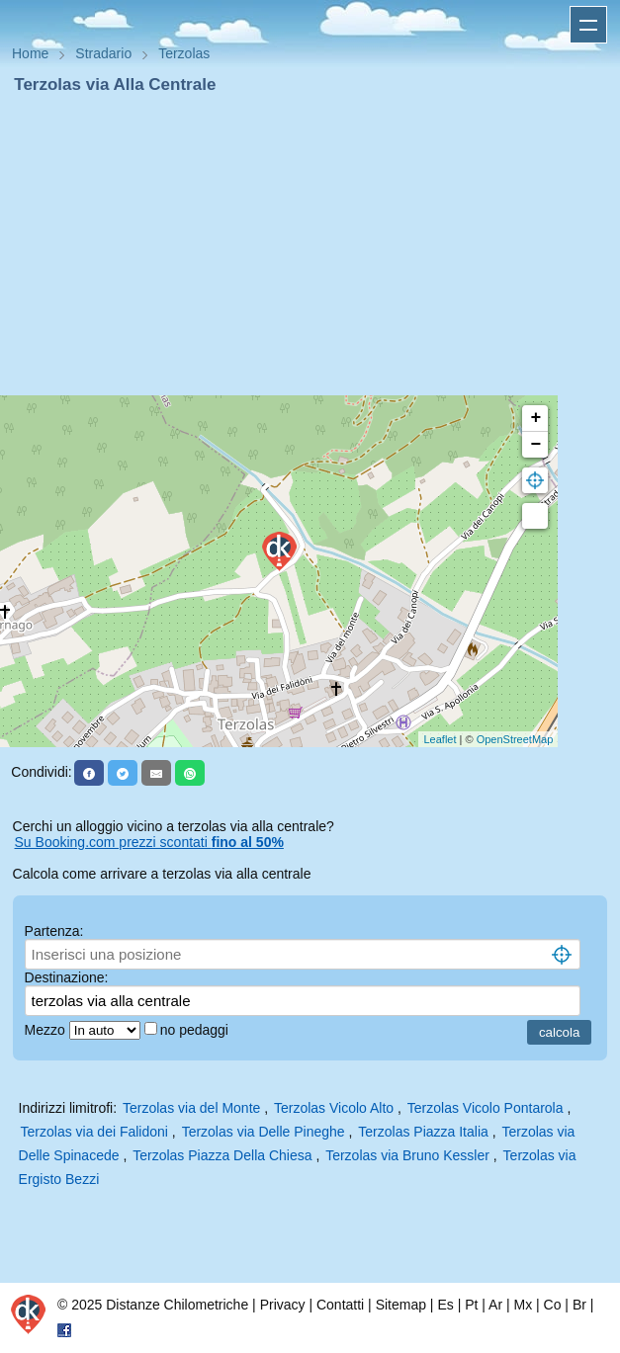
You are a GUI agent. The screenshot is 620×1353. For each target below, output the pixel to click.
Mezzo (47, 1030)
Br (579, 1304)
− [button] (535, 445)
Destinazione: (67, 977)
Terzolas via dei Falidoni (94, 1132)
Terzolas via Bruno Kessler (407, 1155)
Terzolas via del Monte (191, 1108)
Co (553, 1304)
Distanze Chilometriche (177, 1304)
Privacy (283, 1304)
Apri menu (588, 24)
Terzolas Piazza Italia (423, 1132)
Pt (471, 1304)
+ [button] (535, 418)
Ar (495, 1304)
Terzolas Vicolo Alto (334, 1108)
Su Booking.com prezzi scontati (149, 842)
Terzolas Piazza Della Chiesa (222, 1155)
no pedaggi (196, 1030)
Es (445, 1304)
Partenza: (54, 931)
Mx (522, 1304)
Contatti (340, 1304)
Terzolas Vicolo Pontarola (485, 1108)
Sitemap (401, 1304)
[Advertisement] (310, 245)
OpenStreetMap (515, 739)
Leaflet (439, 739)
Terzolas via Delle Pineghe (263, 1132)
